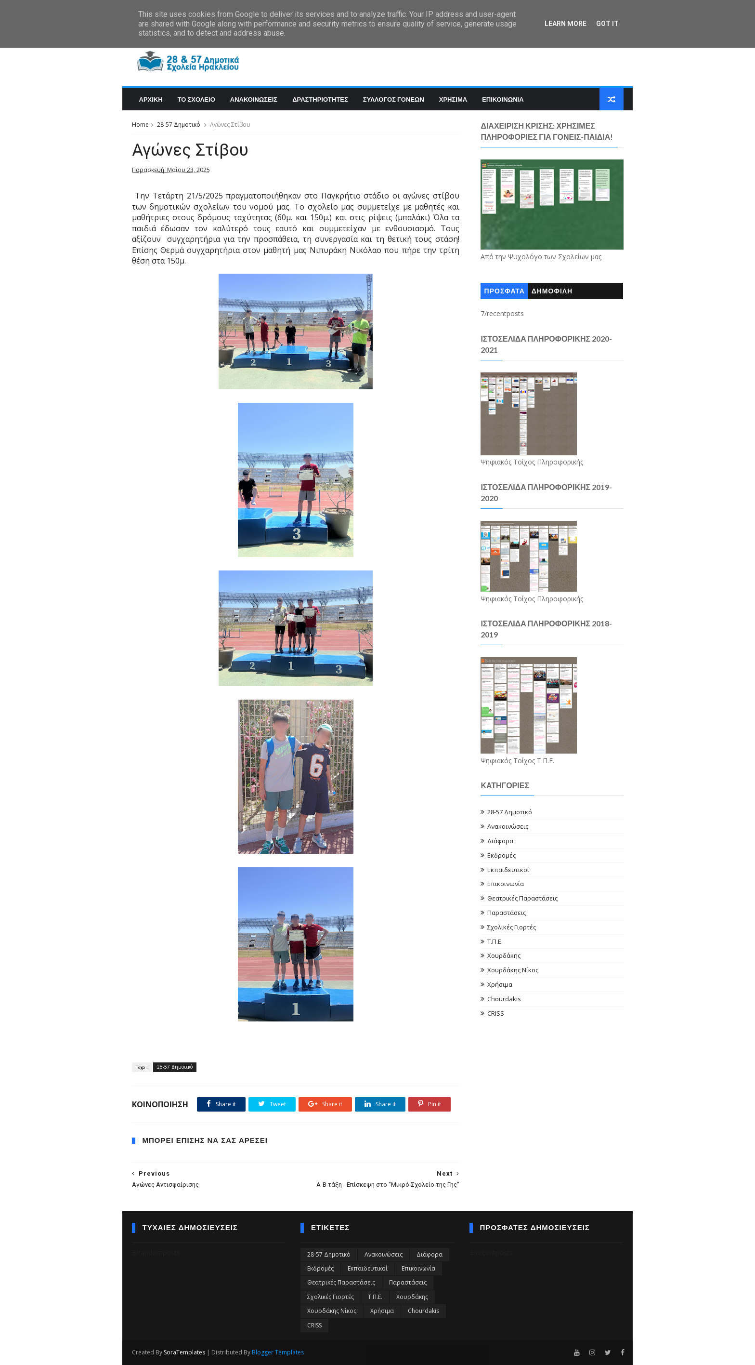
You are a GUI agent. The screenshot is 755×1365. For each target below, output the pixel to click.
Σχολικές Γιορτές (511, 927)
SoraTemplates (184, 1352)
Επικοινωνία (505, 883)
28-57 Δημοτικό (178, 124)
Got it (607, 23)
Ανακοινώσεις (507, 826)
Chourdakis (504, 998)
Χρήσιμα (499, 984)
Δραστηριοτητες (320, 99)
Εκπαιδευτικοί (508, 869)
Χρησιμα (453, 99)
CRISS (495, 1013)
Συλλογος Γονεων (393, 99)
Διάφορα (500, 840)
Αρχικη (151, 99)
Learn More (565, 23)
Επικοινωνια (502, 99)
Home (140, 124)
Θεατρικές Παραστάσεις (522, 898)
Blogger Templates (278, 1352)
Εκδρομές (501, 855)
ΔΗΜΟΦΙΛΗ (552, 291)
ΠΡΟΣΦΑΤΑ (504, 291)
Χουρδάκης (504, 955)
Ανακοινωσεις (253, 99)
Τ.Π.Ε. (495, 941)
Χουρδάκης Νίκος (512, 970)
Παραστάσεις (506, 912)
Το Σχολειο (196, 99)
